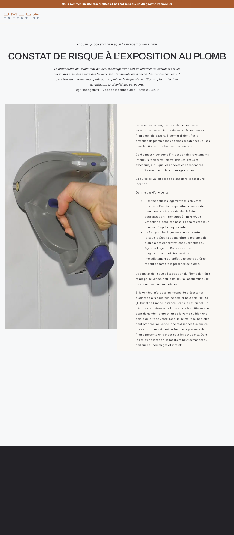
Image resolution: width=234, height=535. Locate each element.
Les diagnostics (130, 14)
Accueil (104, 14)
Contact (179, 14)
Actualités (159, 14)
